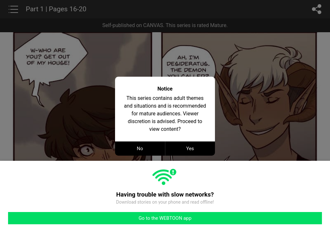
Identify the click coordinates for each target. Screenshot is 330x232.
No (140, 148)
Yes (190, 148)
